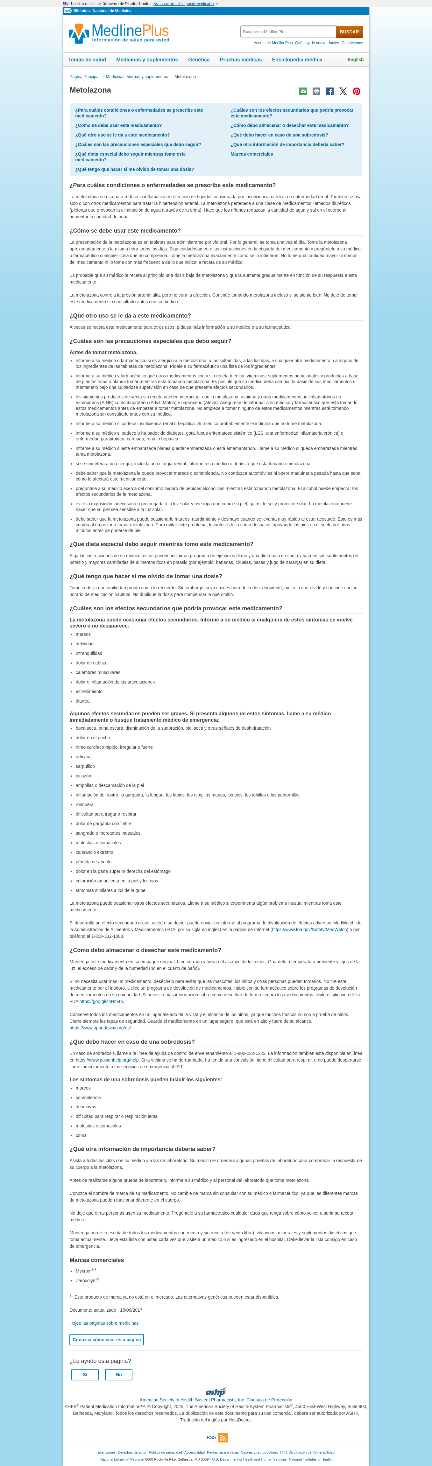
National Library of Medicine (122, 1459)
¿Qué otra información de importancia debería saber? (287, 144)
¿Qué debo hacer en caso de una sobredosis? (279, 134)
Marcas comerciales (251, 154)
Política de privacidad (165, 1452)
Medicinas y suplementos (147, 59)
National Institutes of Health (310, 1459)
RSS (217, 1437)
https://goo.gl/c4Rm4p (101, 1001)
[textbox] (288, 31)
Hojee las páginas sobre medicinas (103, 1323)
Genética (199, 59)
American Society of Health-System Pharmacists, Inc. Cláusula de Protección (216, 1399)
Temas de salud (87, 59)
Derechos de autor (132, 1452)
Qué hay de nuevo (310, 43)
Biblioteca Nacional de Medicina (102, 11)
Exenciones (106, 1452)
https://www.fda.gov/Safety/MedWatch (309, 929)
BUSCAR (349, 31)
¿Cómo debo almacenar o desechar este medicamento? (289, 125)
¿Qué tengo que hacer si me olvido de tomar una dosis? (134, 169)
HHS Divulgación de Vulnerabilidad (307, 1452)
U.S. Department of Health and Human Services (249, 1459)
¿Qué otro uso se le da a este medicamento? (122, 134)
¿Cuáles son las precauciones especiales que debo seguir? (138, 144)
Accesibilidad (194, 1452)
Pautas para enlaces (223, 1452)
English (356, 59)
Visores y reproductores (259, 1452)
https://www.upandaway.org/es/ (100, 1027)
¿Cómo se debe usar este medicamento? (118, 125)
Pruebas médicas (241, 59)
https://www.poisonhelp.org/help (107, 1060)
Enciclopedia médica (297, 59)
